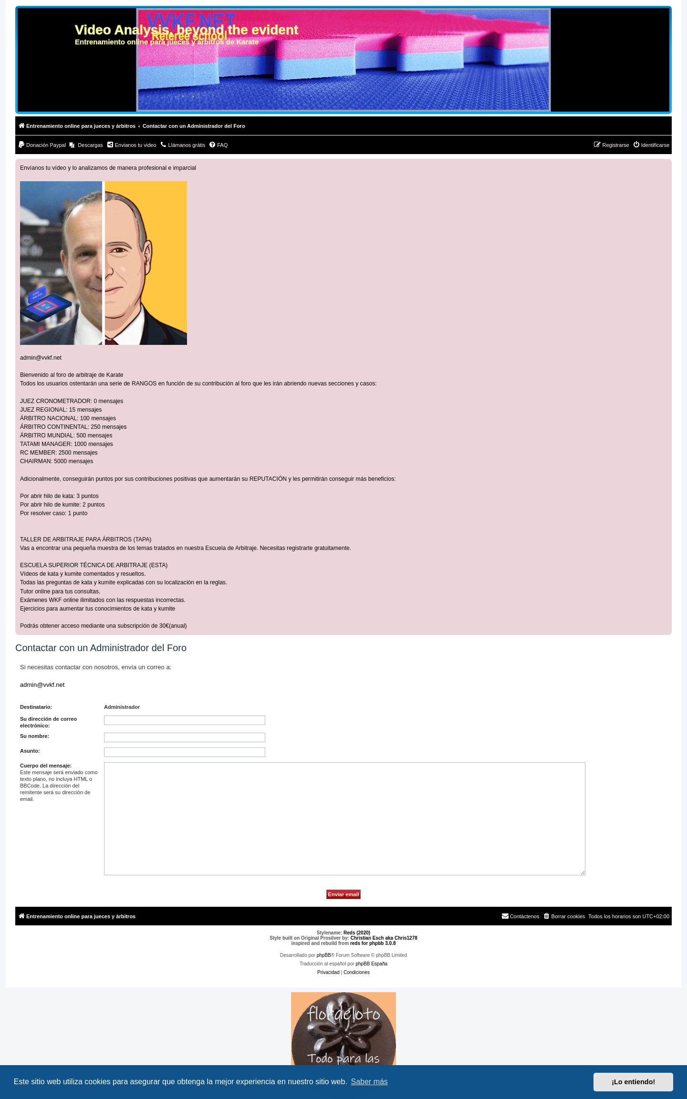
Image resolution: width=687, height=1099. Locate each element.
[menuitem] (42, 145)
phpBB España (371, 963)
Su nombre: (34, 736)
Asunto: (30, 751)
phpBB (324, 955)
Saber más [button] (369, 1082)
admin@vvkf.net (41, 357)
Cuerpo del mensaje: (46, 765)
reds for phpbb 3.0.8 (373, 943)
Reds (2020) (357, 932)
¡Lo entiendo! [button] (633, 1082)
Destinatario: (36, 707)
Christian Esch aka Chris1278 (384, 938)
